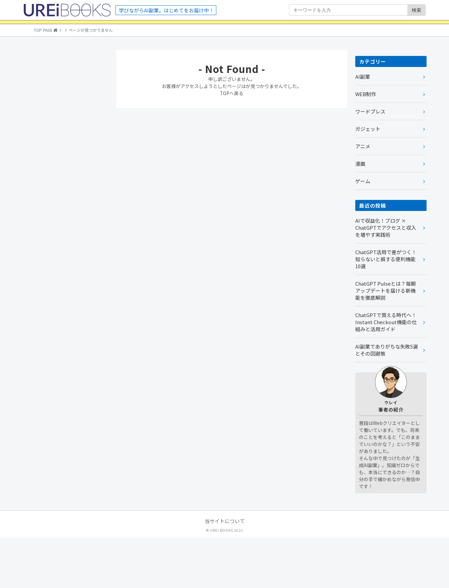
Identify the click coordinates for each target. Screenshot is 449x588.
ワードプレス (370, 161)
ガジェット (367, 178)
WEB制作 (365, 144)
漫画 (360, 213)
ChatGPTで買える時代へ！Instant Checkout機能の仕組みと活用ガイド (386, 372)
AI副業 (362, 126)
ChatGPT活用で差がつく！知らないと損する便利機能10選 (386, 309)
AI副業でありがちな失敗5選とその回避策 (386, 400)
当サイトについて (225, 571)
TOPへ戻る (232, 143)
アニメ (362, 196)
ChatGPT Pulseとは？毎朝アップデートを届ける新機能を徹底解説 (385, 340)
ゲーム (362, 231)
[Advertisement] (65, 200)
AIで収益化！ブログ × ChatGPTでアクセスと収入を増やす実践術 (385, 277)
